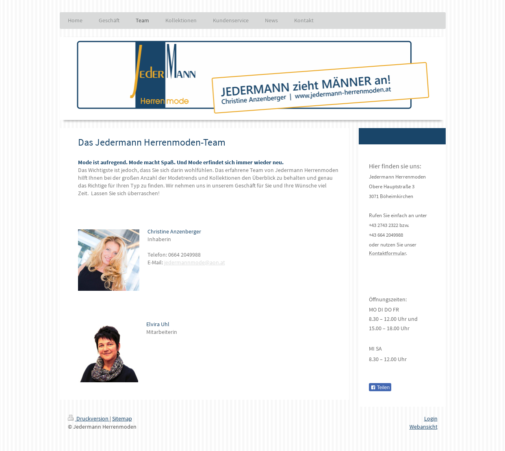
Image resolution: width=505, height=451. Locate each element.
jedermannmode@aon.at (194, 262)
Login (431, 418)
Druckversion (89, 418)
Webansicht (424, 426)
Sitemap (122, 418)
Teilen (380, 387)
